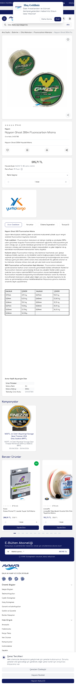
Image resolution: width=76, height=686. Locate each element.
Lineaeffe (46, 509)
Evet (58, 19)
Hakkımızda (6, 629)
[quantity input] (37, 182)
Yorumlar (29, 225)
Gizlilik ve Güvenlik (9, 611)
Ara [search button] (68, 25)
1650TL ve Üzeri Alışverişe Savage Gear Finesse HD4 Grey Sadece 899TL (19, 436)
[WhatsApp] (4, 579)
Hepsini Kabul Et (38, 681)
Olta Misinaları (26, 32)
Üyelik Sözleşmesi (8, 598)
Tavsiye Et (65, 225)
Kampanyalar (7, 642)
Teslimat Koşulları (8, 594)
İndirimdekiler (7, 646)
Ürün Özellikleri (13, 225)
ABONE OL (63, 551)
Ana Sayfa (6, 32)
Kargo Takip (6, 633)
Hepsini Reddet (38, 675)
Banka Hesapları (8, 615)
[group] (37, 77)
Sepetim (5, 650)
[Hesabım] (63, 18)
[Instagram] (22, 579)
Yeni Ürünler (6, 637)
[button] (15, 533)
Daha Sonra (46, 19)
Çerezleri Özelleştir (38, 669)
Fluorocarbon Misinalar (43, 32)
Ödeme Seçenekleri (47, 225)
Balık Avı (15, 32)
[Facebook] (10, 579)
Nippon (7, 129)
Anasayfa (5, 625)
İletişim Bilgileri (7, 589)
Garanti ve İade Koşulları (11, 606)
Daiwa (5, 509)
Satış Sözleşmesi (8, 602)
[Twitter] (16, 579)
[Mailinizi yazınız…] (37, 551)
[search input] (37, 24)
